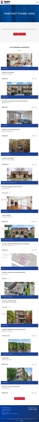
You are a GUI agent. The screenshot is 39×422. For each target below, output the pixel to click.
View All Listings (19, 398)
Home (15, 34)
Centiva (21, 420)
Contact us (22, 34)
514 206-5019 (6, 412)
